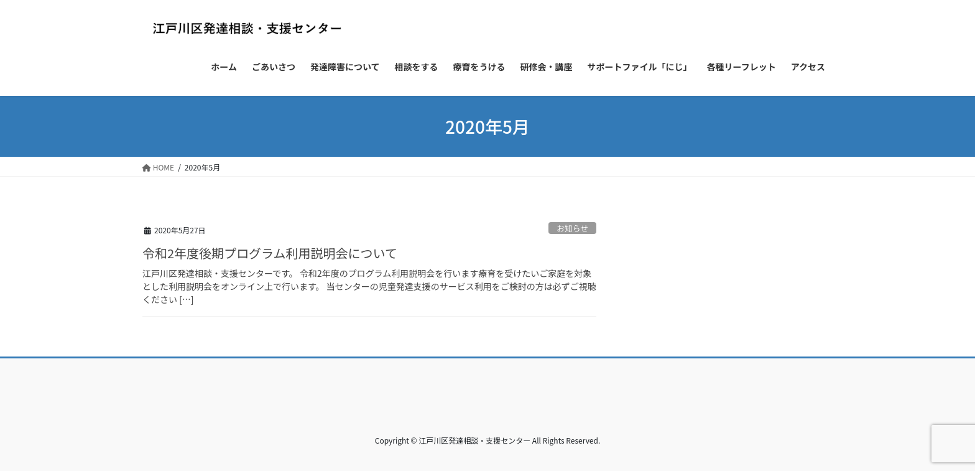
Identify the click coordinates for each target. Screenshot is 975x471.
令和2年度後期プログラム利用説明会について (269, 253)
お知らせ (572, 228)
